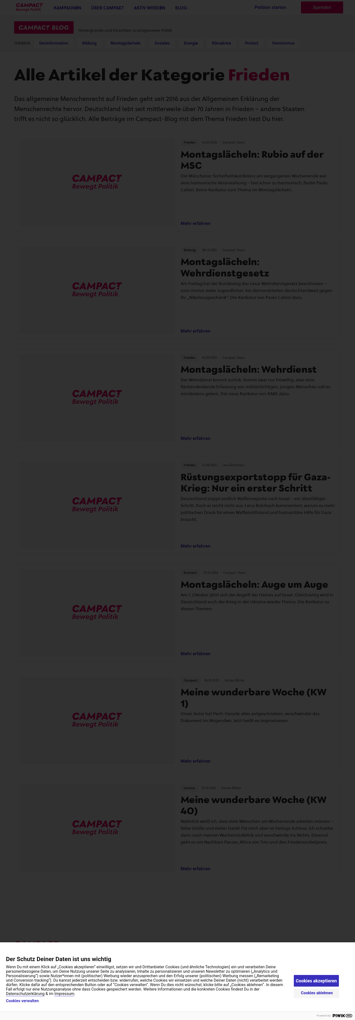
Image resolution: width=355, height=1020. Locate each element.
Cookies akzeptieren (316, 980)
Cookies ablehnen (317, 993)
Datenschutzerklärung (25, 993)
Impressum (65, 993)
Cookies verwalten (22, 1001)
